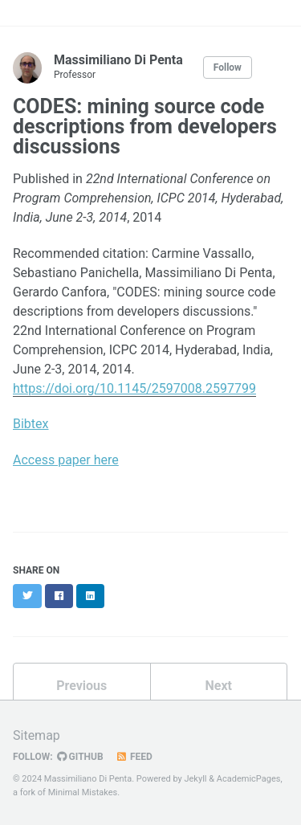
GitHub (80, 756)
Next (218, 685)
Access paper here (66, 460)
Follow (228, 67)
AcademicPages (249, 779)
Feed (134, 756)
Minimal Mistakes (83, 792)
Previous (81, 685)
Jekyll (195, 779)
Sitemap (36, 735)
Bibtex (31, 423)
